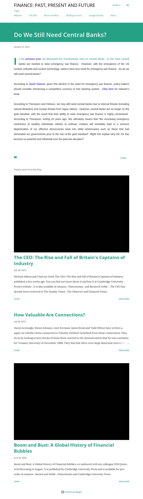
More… (114, 15)
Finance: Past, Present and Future (54, 5)
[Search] (116, 5)
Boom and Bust (51, 15)
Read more (124, 299)
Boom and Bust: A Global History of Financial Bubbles (64, 448)
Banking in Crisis (74, 15)
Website (18, 15)
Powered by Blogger (71, 492)
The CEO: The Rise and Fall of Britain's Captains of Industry (69, 260)
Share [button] (123, 158)
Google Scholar (96, 15)
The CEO (33, 15)
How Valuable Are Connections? (49, 315)
